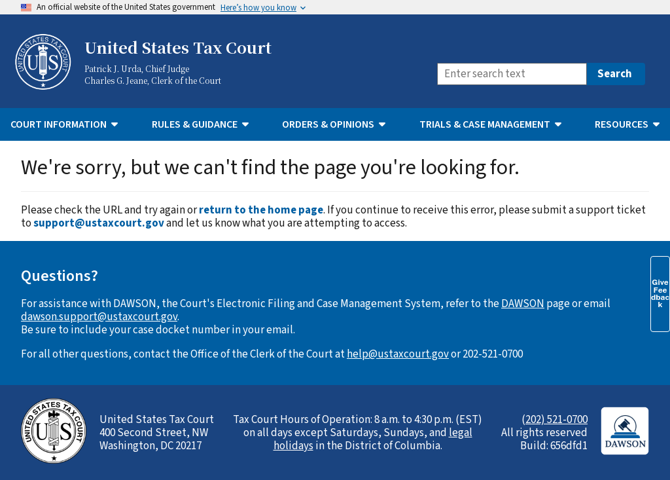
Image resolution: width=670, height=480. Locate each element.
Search (614, 74)
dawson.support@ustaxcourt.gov (99, 317)
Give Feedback (660, 293)
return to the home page (261, 210)
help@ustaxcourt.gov (398, 354)
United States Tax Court (178, 47)
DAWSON (522, 304)
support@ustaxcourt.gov (98, 223)
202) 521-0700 (556, 420)
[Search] (512, 74)
